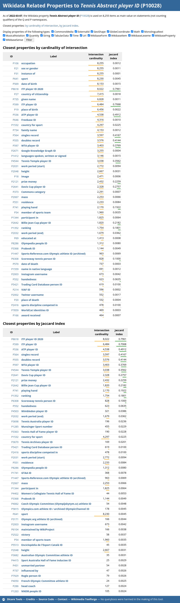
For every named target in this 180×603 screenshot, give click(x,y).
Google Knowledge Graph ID (38, 150)
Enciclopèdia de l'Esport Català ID (41, 545)
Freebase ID (28, 120)
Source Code (46, 599)
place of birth (29, 109)
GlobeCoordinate (120, 31)
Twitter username (32, 294)
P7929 (14, 575)
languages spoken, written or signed (43, 156)
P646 (15, 120)
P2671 (14, 150)
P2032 (14, 233)
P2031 (14, 166)
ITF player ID (29, 104)
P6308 (14, 258)
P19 (16, 109)
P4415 (14, 560)
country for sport (32, 125)
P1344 (14, 217)
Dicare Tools (14, 599)
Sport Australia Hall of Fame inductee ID (46, 560)
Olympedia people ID (34, 243)
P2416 (14, 305)
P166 (15, 315)
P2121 (14, 181)
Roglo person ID (31, 575)
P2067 (14, 197)
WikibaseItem (119, 35)
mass (24, 197)
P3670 (14, 442)
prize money (29, 181)
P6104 (14, 529)
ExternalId (83, 31)
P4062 (14, 503)
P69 (16, 238)
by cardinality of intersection (41, 25)
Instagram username (34, 274)
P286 (15, 586)
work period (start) (33, 166)
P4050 (14, 581)
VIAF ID (25, 289)
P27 (16, 94)
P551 (15, 202)
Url (84, 35)
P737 (15, 570)
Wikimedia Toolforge (84, 599)
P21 (16, 68)
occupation (28, 63)
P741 (15, 207)
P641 (15, 78)
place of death (30, 300)
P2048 (14, 171)
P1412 (14, 156)
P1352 (14, 228)
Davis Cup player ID (33, 186)
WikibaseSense (14, 40)
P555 (15, 140)
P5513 (14, 545)
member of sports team (36, 212)
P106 (15, 63)
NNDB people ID (31, 591)
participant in (29, 217)
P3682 (14, 555)
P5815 (14, 509)
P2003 (14, 274)
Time (76, 35)
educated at (28, 238)
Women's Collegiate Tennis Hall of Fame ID (47, 493)
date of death (29, 264)
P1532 (14, 125)
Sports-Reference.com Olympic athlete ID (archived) (53, 253)
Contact (62, 599)
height (25, 171)
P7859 (14, 310)
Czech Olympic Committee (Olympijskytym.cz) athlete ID (56, 503)
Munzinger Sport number (36, 426)
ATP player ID (29, 114)
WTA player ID (30, 145)
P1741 (14, 473)
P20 (16, 300)
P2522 (14, 534)
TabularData (61, 35)
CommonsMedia (63, 31)
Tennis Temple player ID (36, 161)
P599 (15, 104)
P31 (16, 73)
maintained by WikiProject (37, 529)
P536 (15, 114)
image (25, 176)
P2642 (14, 222)
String (46, 35)
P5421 (14, 284)
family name (29, 130)
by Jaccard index (68, 25)
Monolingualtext (153, 31)
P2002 (14, 294)
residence (27, 202)
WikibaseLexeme (141, 35)
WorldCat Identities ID (35, 310)
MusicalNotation (15, 35)
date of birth (29, 84)
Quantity (34, 35)
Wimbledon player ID (34, 411)
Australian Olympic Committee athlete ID (47, 555)
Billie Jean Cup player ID (36, 222)
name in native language (36, 269)
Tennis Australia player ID (37, 421)
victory (25, 534)
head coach (28, 586)
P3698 (14, 421)
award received (30, 315)
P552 (15, 279)
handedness (28, 279)
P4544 (14, 161)
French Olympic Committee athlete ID (44, 581)
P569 (15, 84)
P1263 (14, 591)
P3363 (14, 431)
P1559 (14, 269)
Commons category (33, 192)
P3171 (14, 519)
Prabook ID (28, 248)
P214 (15, 289)
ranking (26, 228)
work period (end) (32, 233)
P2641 (14, 186)
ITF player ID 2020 (32, 89)
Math (137, 31)
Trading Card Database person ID (41, 284)
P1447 (14, 253)
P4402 (14, 493)
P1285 (14, 426)
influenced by (29, 570)
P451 (15, 565)
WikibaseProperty (165, 35)
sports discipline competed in (39, 305)
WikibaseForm (99, 35)
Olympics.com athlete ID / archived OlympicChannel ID (55, 509)
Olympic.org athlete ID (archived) (41, 519)
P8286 (14, 243)
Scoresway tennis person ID (38, 258)
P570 (15, 264)
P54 (16, 212)
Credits (30, 599)
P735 (15, 99)
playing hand (29, 207)
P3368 (14, 248)
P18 (16, 176)
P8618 (14, 89)
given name (28, 99)
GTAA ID (26, 473)
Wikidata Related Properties (38, 5)
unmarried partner (33, 565)
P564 (15, 135)
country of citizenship (34, 94)
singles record (30, 135)
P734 (15, 130)
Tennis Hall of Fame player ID (39, 431)
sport (24, 78)
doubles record (30, 140)
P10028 (84, 15)
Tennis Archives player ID (37, 442)
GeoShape (100, 31)
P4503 (14, 411)
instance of (28, 73)
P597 (15, 145)
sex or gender (29, 68)
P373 (15, 192)
